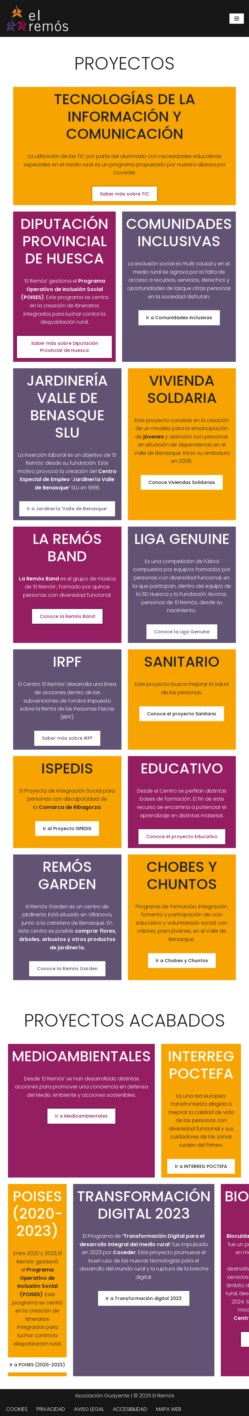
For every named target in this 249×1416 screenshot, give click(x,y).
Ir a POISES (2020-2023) (37, 1365)
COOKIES (17, 1409)
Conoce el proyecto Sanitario (181, 714)
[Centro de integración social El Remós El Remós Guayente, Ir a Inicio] (37, 18)
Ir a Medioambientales (81, 1116)
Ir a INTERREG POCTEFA (201, 1166)
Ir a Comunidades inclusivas (179, 317)
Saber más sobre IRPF (67, 738)
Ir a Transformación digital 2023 (144, 1298)
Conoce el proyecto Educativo (182, 836)
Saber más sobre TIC (124, 194)
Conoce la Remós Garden (67, 968)
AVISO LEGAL (89, 1409)
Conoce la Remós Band (67, 616)
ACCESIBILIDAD (130, 1409)
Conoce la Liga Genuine (182, 632)
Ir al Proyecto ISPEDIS (67, 828)
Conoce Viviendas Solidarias (181, 482)
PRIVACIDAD (51, 1409)
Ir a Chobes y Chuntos (182, 960)
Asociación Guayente (102, 1395)
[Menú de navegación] (236, 18)
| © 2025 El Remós (151, 1395)
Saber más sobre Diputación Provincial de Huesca (64, 347)
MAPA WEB (168, 1409)
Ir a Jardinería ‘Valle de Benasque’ (67, 508)
